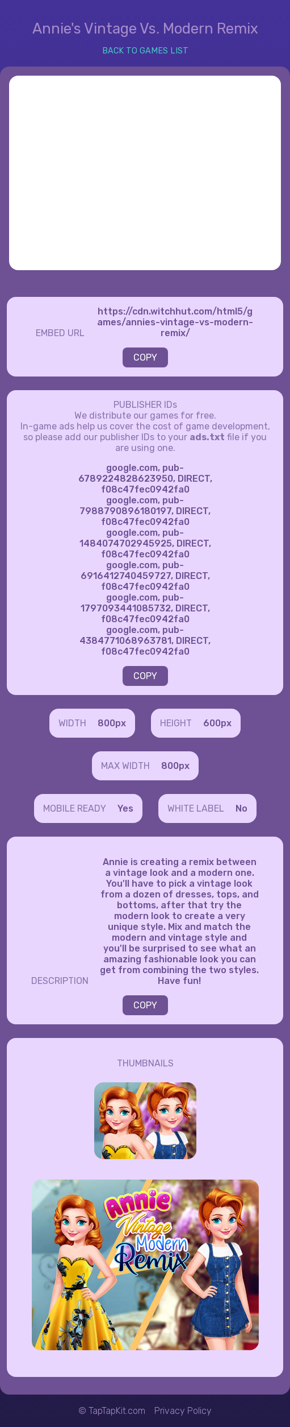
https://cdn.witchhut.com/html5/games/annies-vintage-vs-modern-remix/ (175, 322)
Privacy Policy (183, 1410)
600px (217, 723)
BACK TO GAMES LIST (145, 51)
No (241, 808)
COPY (145, 357)
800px (112, 723)
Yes (125, 808)
